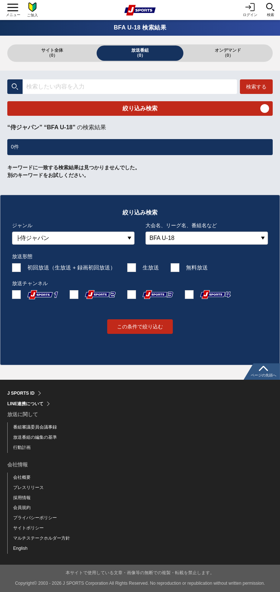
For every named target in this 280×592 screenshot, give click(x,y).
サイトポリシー (28, 527)
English (20, 548)
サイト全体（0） (52, 53)
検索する (256, 87)
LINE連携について (25, 403)
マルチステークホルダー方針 (41, 538)
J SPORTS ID (21, 393)
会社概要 (22, 477)
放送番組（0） (140, 53)
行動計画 (22, 447)
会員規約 (22, 507)
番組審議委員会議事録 (35, 427)
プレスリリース (28, 487)
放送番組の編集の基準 (35, 437)
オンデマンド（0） (228, 53)
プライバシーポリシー (35, 517)
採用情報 (22, 497)
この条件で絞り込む (140, 326)
